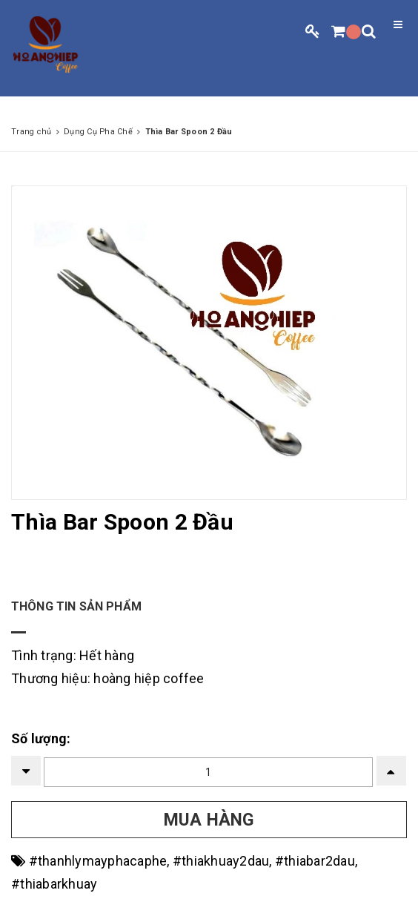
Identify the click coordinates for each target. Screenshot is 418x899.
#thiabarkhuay (54, 884)
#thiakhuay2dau (221, 861)
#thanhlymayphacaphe (98, 861)
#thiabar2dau (315, 861)
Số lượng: (40, 738)
